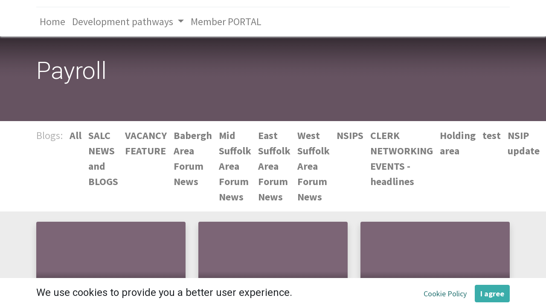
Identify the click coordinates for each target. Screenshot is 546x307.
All (75, 135)
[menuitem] (52, 22)
